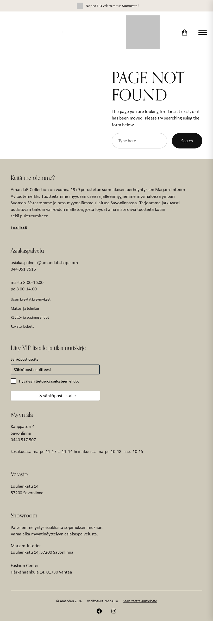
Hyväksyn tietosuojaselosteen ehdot (49, 381)
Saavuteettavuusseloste (140, 601)
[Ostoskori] (184, 32)
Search (187, 141)
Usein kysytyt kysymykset (31, 299)
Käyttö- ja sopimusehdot (30, 317)
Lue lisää (19, 227)
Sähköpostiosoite (25, 359)
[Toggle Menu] (202, 32)
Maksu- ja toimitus (25, 308)
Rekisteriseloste (22, 326)
